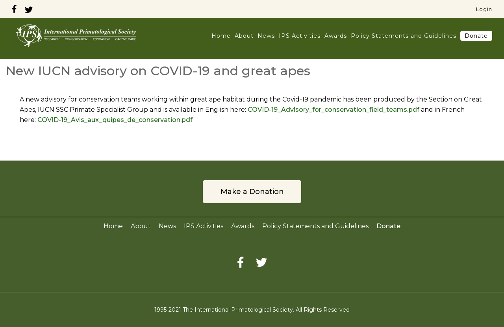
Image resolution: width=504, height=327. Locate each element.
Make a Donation (252, 191)
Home (221, 35)
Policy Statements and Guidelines (403, 35)
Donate (476, 35)
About (244, 35)
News (266, 35)
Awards (335, 35)
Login (484, 9)
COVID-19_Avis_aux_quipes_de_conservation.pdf (115, 120)
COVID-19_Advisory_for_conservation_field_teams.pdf (333, 109)
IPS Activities (300, 35)
